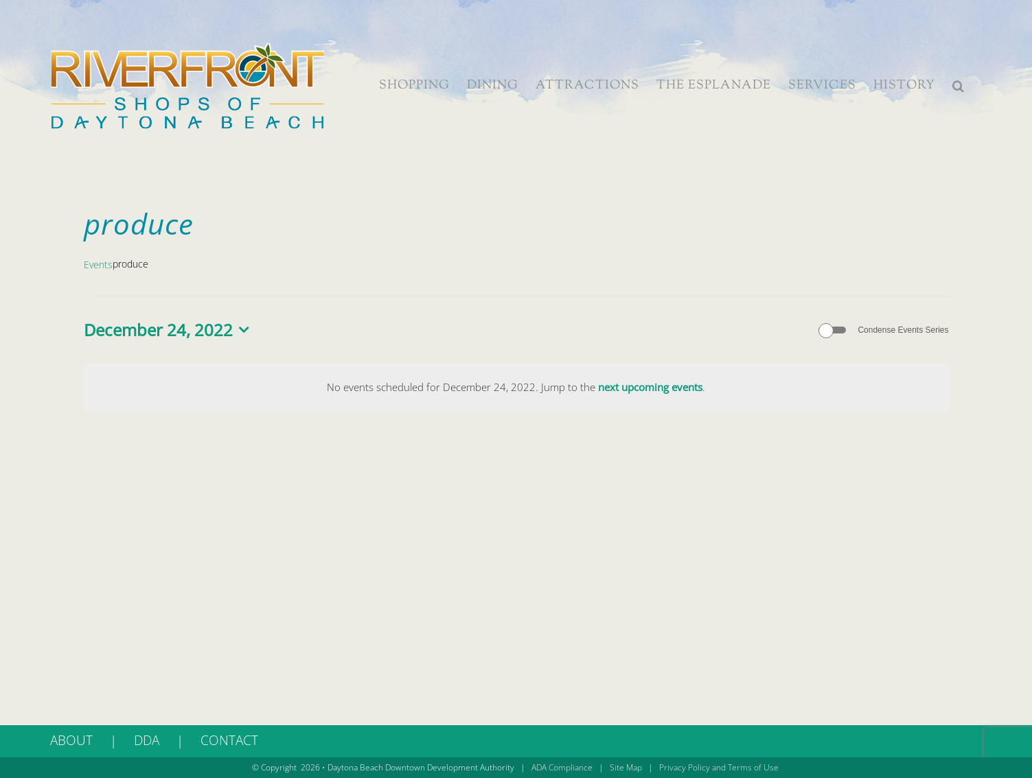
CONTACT (229, 740)
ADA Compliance (562, 767)
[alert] (516, 388)
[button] (958, 86)
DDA (146, 740)
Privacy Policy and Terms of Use (719, 767)
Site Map (626, 767)
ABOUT (71, 740)
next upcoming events (650, 387)
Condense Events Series (903, 330)
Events (98, 264)
